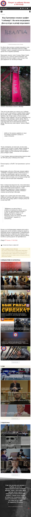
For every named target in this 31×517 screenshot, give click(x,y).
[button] (1, 11)
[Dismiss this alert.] (29, 249)
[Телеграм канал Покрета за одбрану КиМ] (1, 245)
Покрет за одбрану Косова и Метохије (19, 3)
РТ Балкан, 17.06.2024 (11, 240)
